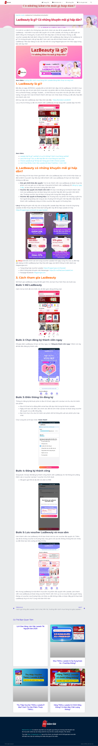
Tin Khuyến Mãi (82, 2)
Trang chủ (17, 15)
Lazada (22, 15)
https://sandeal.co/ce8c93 (62, 100)
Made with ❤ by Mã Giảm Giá (87, 744)
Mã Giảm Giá (58, 2)
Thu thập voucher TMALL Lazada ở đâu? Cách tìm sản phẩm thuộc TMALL (30, 707)
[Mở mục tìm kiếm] (91, 2)
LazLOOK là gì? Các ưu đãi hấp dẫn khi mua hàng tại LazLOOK (42, 158)
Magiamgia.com (40, 273)
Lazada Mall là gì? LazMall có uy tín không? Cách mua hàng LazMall (44, 156)
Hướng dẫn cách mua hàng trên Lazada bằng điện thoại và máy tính (48, 80)
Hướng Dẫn (70, 2)
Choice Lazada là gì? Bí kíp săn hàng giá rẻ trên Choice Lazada (42, 161)
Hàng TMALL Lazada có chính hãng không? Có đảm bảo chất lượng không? (67, 707)
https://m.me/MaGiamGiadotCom (61, 270)
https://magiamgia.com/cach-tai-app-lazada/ (32, 210)
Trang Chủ (45, 2)
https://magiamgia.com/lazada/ (55, 268)
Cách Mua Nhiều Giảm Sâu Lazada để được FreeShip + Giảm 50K (43, 163)
